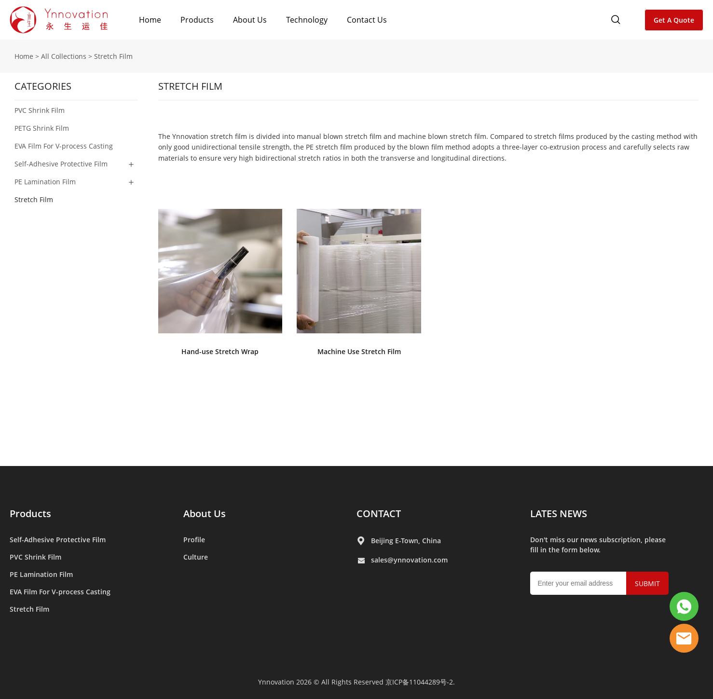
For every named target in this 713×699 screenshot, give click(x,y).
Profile (194, 539)
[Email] (578, 583)
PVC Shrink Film (39, 110)
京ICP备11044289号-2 (419, 681)
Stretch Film (113, 56)
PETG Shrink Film (41, 128)
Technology (307, 19)
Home (150, 19)
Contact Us (367, 19)
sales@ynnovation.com (409, 559)
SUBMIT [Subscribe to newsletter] (647, 583)
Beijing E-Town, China (406, 540)
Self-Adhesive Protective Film (61, 163)
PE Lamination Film (45, 181)
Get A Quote (674, 20)
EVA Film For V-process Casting (63, 146)
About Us (250, 19)
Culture (195, 557)
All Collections (63, 56)
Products (197, 19)
